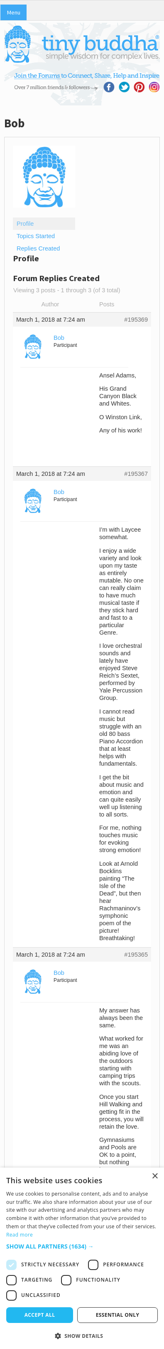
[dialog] (82, 1258)
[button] (82, 1246)
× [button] (155, 1176)
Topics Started (36, 236)
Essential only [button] (118, 1314)
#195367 (136, 473)
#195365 (136, 954)
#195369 (136, 319)
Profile (25, 223)
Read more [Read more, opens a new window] (19, 1234)
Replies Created (38, 248)
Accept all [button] (39, 1314)
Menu (13, 12)
